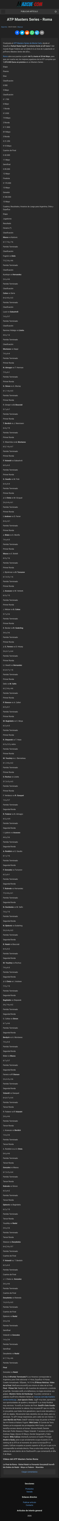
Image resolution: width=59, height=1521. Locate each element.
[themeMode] (55, 11)
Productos (29, 1489)
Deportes (4, 27)
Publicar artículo (29, 11)
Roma (5, 56)
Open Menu (3, 11)
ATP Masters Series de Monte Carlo (27, 43)
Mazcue (20, 27)
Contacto (29, 1505)
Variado (29, 1492)
